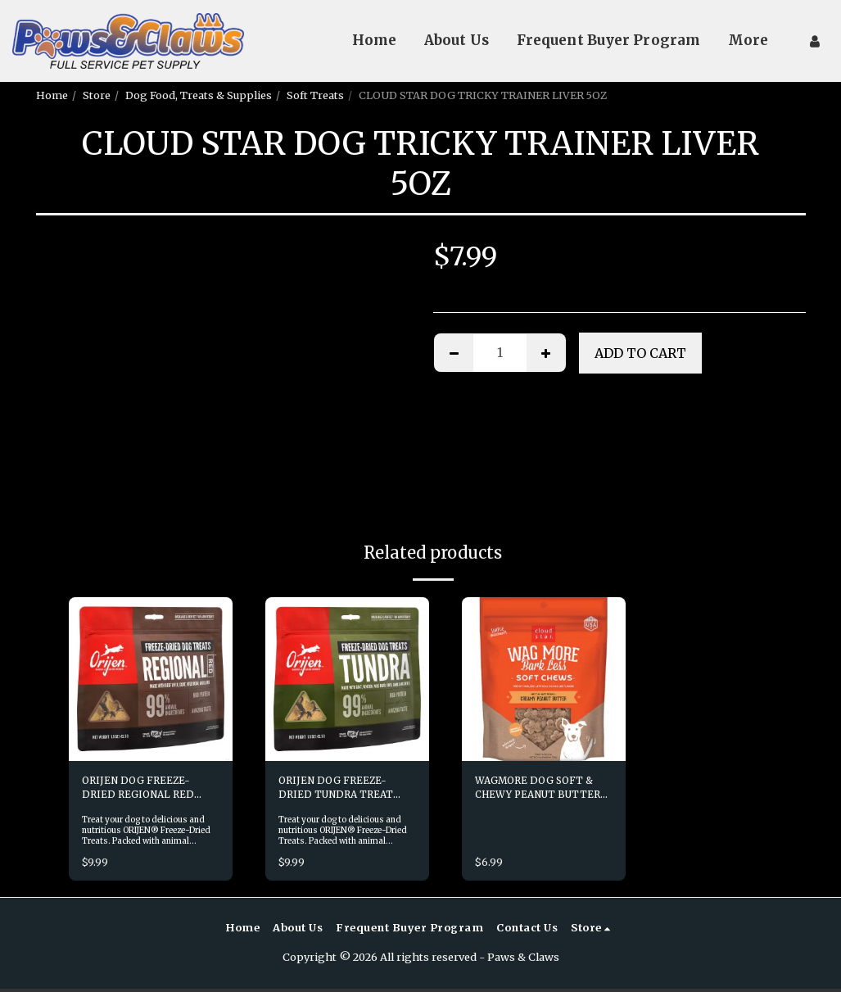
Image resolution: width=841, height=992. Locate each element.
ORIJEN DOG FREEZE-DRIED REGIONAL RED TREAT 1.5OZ (141, 790)
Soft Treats (315, 95)
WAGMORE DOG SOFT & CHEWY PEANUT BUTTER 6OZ (543, 790)
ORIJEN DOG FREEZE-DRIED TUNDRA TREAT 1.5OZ (339, 790)
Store (97, 95)
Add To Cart (640, 353)
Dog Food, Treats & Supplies (198, 95)
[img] (151, 679)
